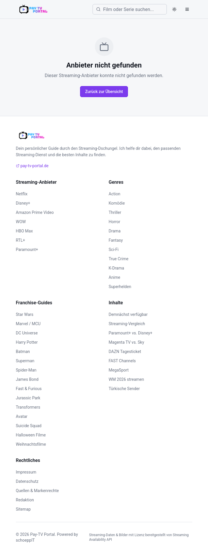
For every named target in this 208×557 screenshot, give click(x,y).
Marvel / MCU (28, 323)
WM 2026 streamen (126, 379)
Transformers (28, 407)
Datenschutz (27, 481)
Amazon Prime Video (35, 212)
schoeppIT (25, 540)
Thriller (115, 212)
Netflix (22, 194)
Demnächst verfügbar (128, 314)
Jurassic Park (28, 398)
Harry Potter (27, 342)
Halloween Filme (31, 435)
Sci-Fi (114, 249)
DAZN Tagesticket (125, 351)
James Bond (27, 379)
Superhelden (120, 286)
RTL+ (20, 240)
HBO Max (24, 231)
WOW (21, 221)
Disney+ (23, 203)
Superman (25, 360)
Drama (115, 231)
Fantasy (116, 240)
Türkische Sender (124, 388)
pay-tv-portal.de (32, 165)
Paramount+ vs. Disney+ (131, 333)
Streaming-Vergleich (127, 323)
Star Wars (25, 314)
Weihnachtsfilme (31, 444)
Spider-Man (26, 370)
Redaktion (25, 500)
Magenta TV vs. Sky (126, 342)
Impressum (26, 472)
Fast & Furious (29, 388)
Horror (114, 221)
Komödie (117, 203)
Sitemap (23, 509)
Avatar (22, 416)
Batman (23, 351)
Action (114, 194)
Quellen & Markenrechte (37, 490)
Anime (114, 277)
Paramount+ (27, 249)
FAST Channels (122, 360)
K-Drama (116, 268)
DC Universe (27, 333)
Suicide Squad (28, 425)
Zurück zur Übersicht (104, 91)
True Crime (119, 258)
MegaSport (119, 370)
